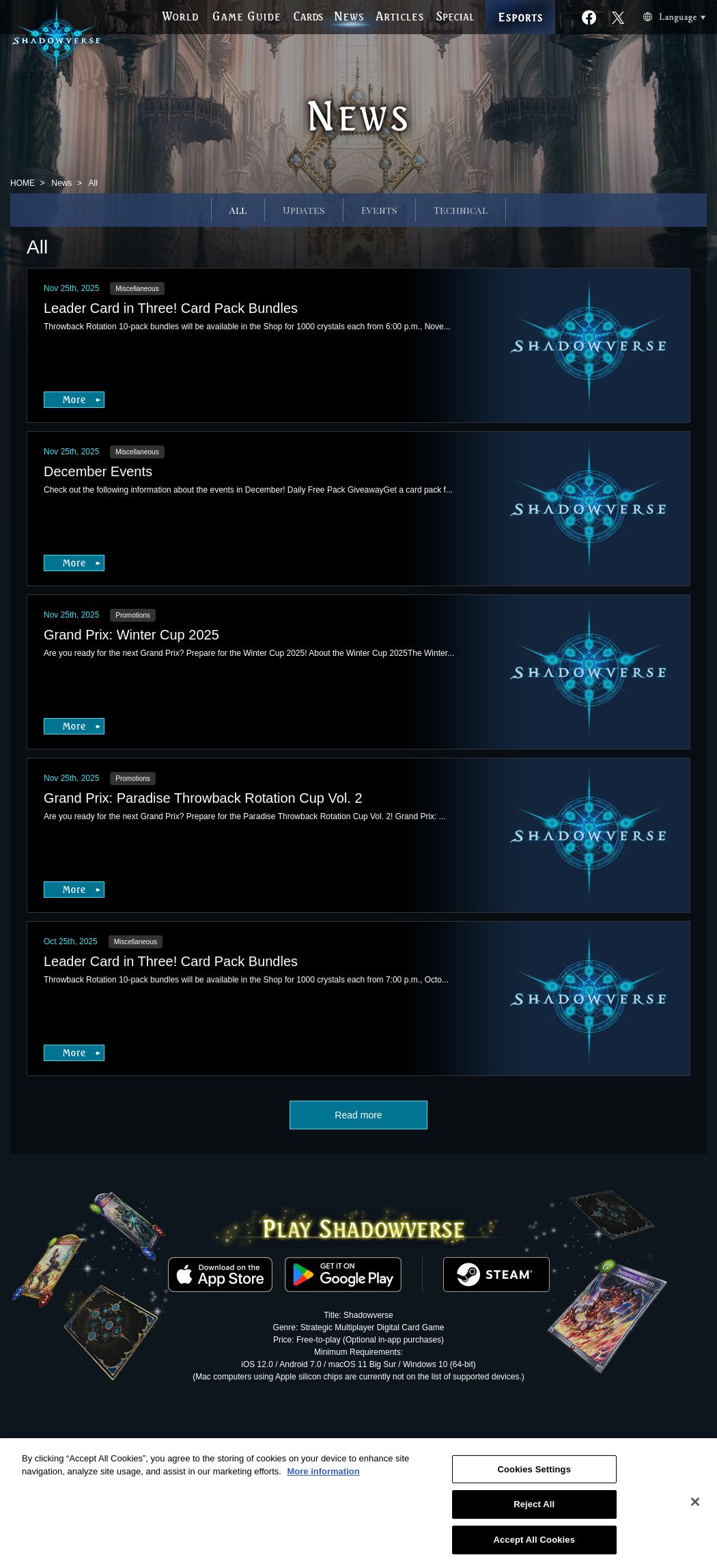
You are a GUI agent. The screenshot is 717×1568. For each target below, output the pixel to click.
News (61, 183)
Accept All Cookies (534, 1544)
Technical (461, 210)
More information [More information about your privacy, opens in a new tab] (323, 1476)
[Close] (695, 1506)
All (238, 210)
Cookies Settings (534, 1473)
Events (379, 210)
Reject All (534, 1509)
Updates (304, 210)
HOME (22, 183)
